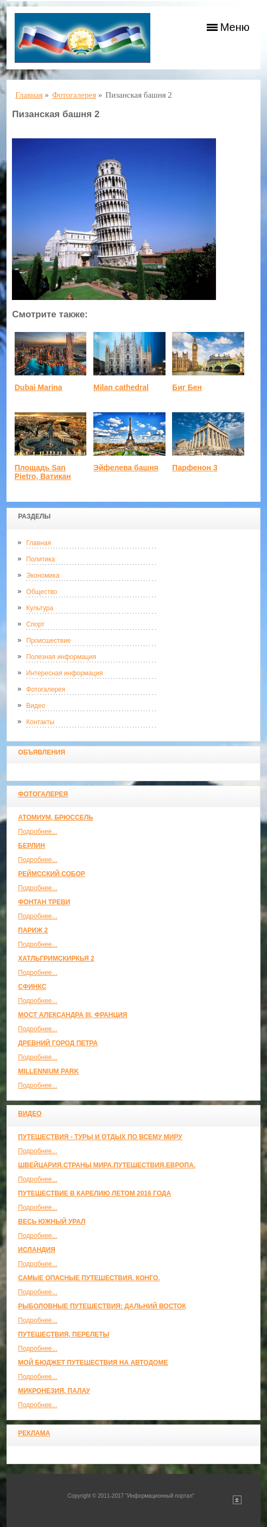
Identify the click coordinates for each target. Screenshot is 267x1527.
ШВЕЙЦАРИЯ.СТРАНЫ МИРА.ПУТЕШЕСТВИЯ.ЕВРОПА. (106, 1165)
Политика (40, 559)
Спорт (35, 624)
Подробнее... (37, 831)
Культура (39, 608)
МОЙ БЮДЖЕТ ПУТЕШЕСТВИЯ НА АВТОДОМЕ (93, 1362)
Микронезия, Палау (54, 1391)
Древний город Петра (58, 1043)
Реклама (34, 1433)
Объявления (41, 752)
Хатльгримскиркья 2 (56, 958)
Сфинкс (32, 987)
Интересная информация (64, 673)
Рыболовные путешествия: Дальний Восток (102, 1306)
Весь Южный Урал (51, 1221)
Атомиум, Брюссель (55, 817)
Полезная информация (61, 657)
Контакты (40, 722)
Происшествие (48, 640)
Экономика (42, 575)
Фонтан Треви (44, 902)
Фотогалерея (45, 689)
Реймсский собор (51, 874)
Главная (38, 543)
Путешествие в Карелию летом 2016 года (94, 1193)
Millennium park (48, 1071)
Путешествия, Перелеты (63, 1334)
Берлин (31, 845)
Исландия (36, 1250)
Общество (41, 592)
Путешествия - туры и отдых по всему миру (100, 1137)
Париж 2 (33, 930)
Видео (35, 706)
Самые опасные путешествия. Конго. (89, 1278)
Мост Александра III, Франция (72, 1015)
